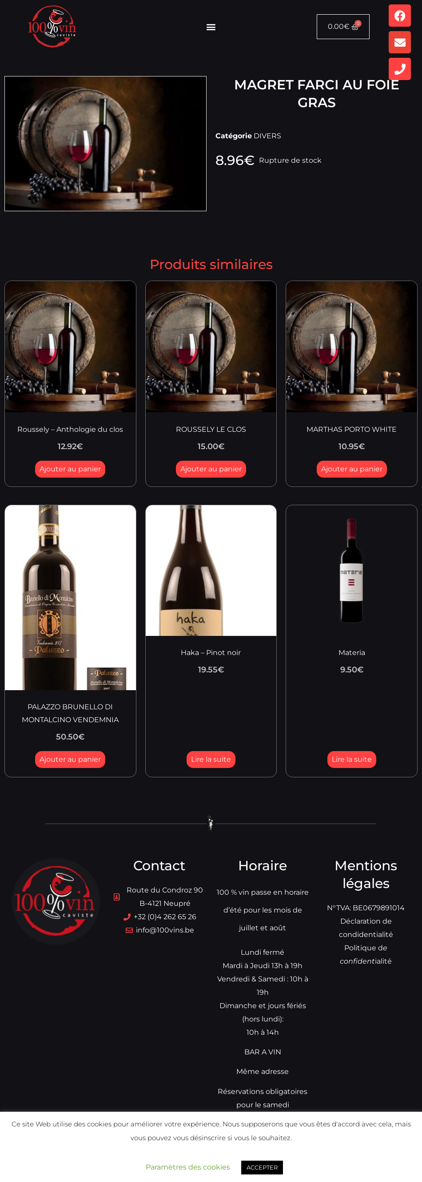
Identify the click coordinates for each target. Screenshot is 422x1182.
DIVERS (267, 136)
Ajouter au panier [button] (70, 469)
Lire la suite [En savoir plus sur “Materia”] (352, 759)
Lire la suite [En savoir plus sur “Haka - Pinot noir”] (211, 759)
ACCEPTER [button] (262, 1167)
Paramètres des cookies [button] (188, 1167)
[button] (211, 27)
